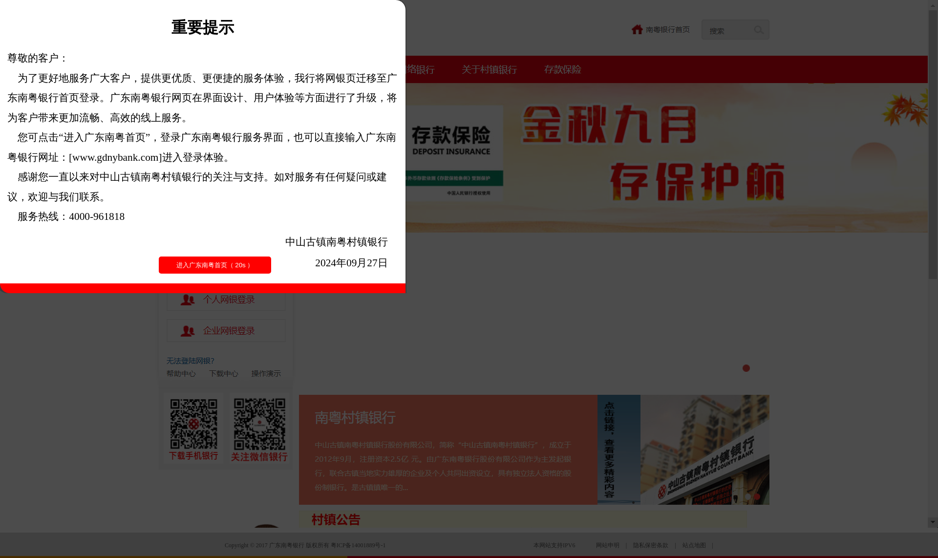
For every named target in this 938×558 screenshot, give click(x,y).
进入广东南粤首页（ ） (215, 265)
